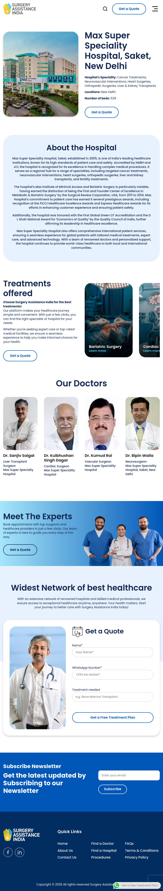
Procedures (101, 857)
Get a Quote (129, 8)
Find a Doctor (102, 843)
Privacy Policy (136, 857)
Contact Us (67, 857)
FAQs (129, 843)
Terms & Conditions (142, 850)
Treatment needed (112, 695)
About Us (65, 850)
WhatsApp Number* (112, 673)
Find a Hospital (104, 850)
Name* (112, 650)
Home (63, 843)
